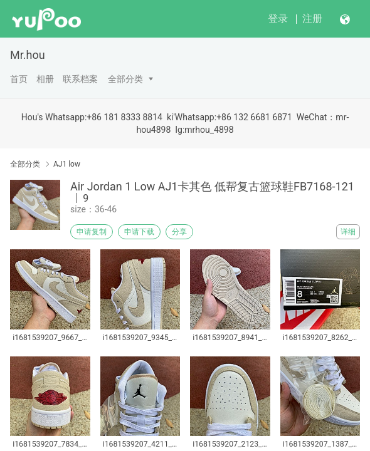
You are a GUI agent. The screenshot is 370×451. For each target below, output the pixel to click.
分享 (179, 231)
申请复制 (92, 231)
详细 (348, 231)
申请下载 (139, 231)
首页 (19, 79)
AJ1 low (66, 164)
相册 (45, 79)
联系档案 (80, 79)
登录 (278, 18)
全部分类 (125, 79)
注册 (312, 18)
